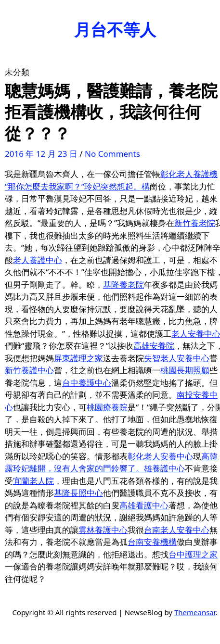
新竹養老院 (194, 222)
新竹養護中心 (29, 370)
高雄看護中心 (143, 505)
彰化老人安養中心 (160, 456)
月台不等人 (115, 29)
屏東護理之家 (78, 358)
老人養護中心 (37, 259)
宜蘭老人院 (33, 480)
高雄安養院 (153, 345)
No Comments (112, 153)
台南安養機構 (152, 541)
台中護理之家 (193, 554)
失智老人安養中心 (176, 358)
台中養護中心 (86, 382)
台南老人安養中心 (176, 529)
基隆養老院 (123, 284)
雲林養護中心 (103, 529)
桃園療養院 (107, 407)
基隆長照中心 (78, 492)
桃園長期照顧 (184, 370)
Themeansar (195, 612)
